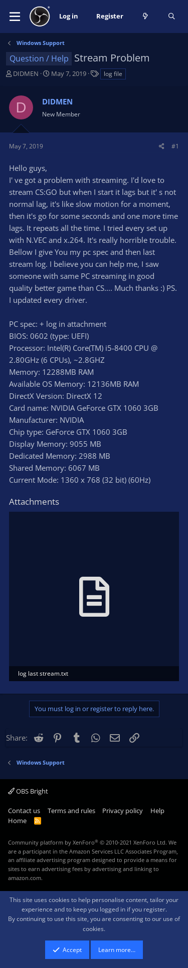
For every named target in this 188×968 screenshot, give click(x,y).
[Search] (171, 16)
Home (17, 820)
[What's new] (145, 16)
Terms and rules (71, 810)
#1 (175, 146)
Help (157, 810)
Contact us (24, 810)
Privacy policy (122, 810)
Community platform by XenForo (87, 842)
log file (113, 73)
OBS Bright (28, 791)
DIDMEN (26, 73)
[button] (15, 16)
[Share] (161, 146)
